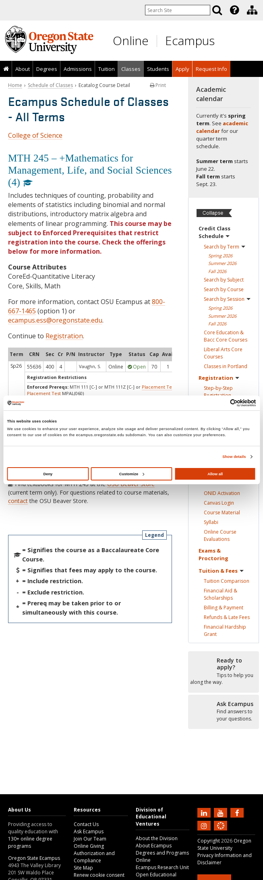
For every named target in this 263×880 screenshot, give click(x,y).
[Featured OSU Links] (234, 10)
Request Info (211, 68)
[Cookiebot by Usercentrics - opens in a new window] (221, 403)
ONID (222, 493)
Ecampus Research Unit (162, 867)
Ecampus (190, 40)
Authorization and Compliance (94, 857)
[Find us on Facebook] (238, 812)
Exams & (213, 554)
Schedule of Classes (50, 85)
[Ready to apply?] (223, 671)
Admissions (78, 68)
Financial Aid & (220, 594)
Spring (220, 256)
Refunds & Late (227, 617)
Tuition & (221, 570)
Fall (217, 271)
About (22, 68)
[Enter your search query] (177, 10)
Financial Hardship (225, 630)
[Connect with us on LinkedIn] (205, 812)
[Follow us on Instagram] (205, 825)
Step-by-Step (218, 392)
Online (131, 40)
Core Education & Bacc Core (225, 336)
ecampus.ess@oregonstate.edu (55, 320)
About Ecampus (154, 845)
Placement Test (159, 387)
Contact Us (86, 824)
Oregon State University (224, 844)
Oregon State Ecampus (34, 858)
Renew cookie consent (99, 875)
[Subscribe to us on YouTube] (221, 812)
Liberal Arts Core (223, 353)
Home (15, 85)
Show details (234, 457)
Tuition (106, 68)
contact (18, 501)
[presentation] (234, 10)
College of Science (35, 135)
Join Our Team (90, 838)
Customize (131, 474)
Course (222, 512)
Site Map (83, 867)
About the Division (157, 838)
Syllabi (211, 522)
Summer (222, 263)
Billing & (223, 607)
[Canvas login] (220, 832)
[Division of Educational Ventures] (252, 10)
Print (158, 85)
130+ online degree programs (30, 842)
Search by (224, 246)
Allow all (215, 474)
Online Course (220, 535)
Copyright (208, 840)
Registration (64, 335)
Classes (131, 68)
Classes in (225, 366)
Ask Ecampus (89, 831)
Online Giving (89, 846)
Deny (47, 474)
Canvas (219, 502)
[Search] (217, 10)
